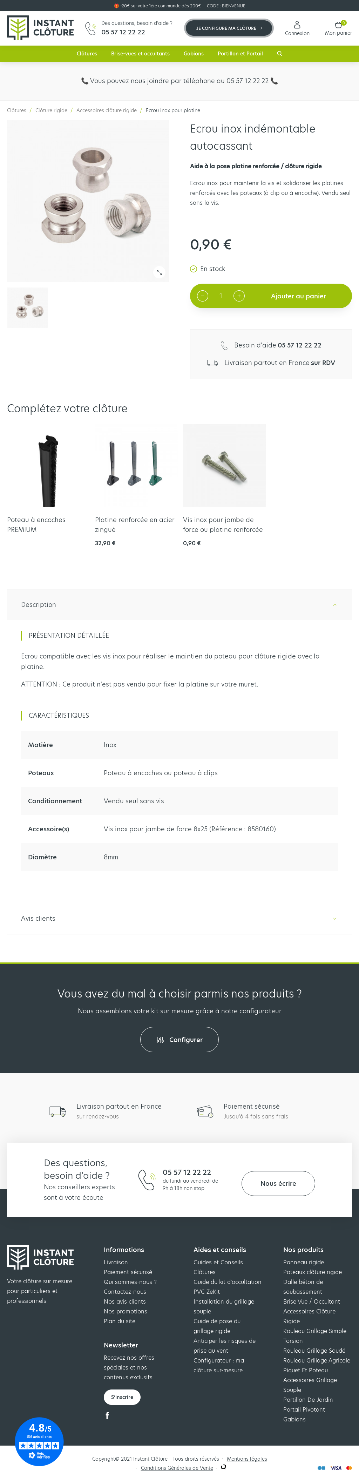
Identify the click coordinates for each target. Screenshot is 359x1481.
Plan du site (119, 1321)
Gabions (194, 53)
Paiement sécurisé (128, 1272)
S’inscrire (122, 1397)
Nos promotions (125, 1311)
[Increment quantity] (239, 296)
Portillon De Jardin (308, 1400)
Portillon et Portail (240, 53)
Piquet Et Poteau (305, 1370)
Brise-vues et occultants (140, 53)
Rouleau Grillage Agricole (316, 1361)
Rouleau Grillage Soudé (314, 1351)
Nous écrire (278, 1183)
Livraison (116, 1262)
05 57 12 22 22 (187, 1172)
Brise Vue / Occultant (311, 1302)
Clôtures (87, 53)
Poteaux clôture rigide (312, 1272)
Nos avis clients (125, 1302)
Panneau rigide (303, 1262)
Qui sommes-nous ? (130, 1282)
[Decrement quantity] (202, 296)
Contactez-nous (125, 1292)
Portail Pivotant (304, 1410)
